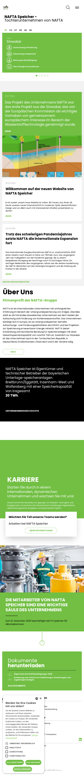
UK (30, 30)
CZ (10, 30)
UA (25, 30)
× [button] (40, 698)
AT (15, 30)
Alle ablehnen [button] (33, 762)
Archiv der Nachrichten (15, 281)
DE (20, 30)
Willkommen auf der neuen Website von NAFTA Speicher (40, 191)
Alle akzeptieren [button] (15, 762)
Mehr (8, 131)
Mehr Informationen (41, 530)
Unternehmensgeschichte (22, 410)
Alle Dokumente (16, 685)
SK (5, 30)
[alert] (23, 734)
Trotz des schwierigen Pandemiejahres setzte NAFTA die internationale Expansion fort (42, 238)
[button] (24, 769)
